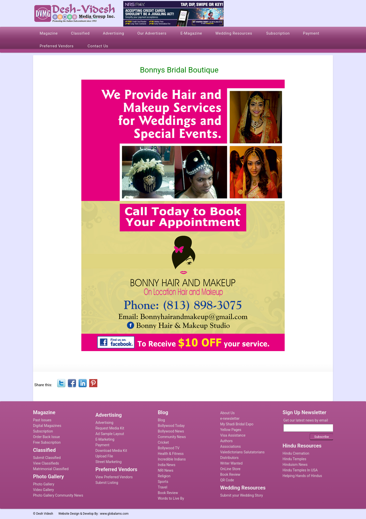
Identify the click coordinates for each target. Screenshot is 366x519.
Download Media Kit (111, 451)
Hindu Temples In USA (300, 470)
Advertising (104, 423)
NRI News (165, 470)
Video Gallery (43, 490)
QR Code (227, 480)
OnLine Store (230, 469)
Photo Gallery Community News (58, 495)
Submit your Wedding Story (241, 495)
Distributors (229, 458)
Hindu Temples (294, 459)
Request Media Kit (109, 428)
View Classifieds (46, 463)
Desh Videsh (44, 513)
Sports (163, 482)
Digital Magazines (47, 426)
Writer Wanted (231, 463)
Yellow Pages (230, 430)
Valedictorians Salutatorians (242, 452)
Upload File (104, 456)
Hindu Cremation (296, 453)
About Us (227, 413)
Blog (161, 420)
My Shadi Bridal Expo (236, 424)
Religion (164, 476)
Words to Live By (171, 498)
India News (166, 465)
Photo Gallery (43, 484)
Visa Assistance (233, 435)
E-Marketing (104, 439)
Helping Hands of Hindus (302, 476)
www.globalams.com (114, 513)
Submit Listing (106, 483)
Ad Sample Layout (109, 434)
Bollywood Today (171, 426)
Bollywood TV (168, 448)
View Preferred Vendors (114, 477)
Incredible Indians (172, 459)
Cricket (163, 442)
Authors (226, 441)
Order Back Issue (46, 437)
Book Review (168, 493)
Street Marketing (108, 462)
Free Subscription (47, 442)
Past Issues (42, 420)
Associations (230, 446)
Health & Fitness (171, 454)
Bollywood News (171, 431)
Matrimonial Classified (51, 469)
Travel (162, 487)
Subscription (43, 431)
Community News (172, 437)
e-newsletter (229, 418)
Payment (102, 445)
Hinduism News (295, 465)
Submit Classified (47, 458)
